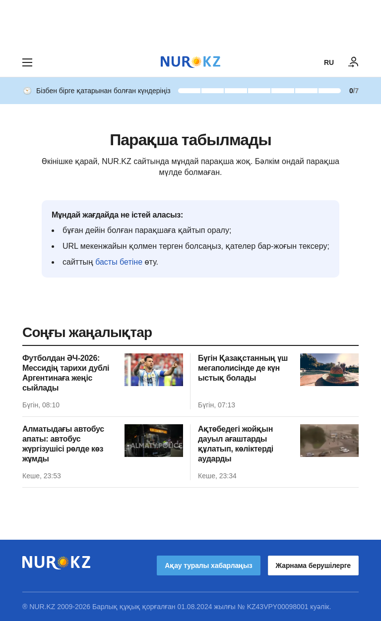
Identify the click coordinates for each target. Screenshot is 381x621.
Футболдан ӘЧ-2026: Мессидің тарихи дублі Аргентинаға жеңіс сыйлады (65, 373)
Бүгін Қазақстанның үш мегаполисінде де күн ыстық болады (243, 368)
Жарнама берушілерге (313, 565)
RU (329, 62)
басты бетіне (118, 262)
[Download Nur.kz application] (190, 24)
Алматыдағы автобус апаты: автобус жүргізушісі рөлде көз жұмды (63, 444)
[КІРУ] (354, 62)
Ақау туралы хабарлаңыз (208, 565)
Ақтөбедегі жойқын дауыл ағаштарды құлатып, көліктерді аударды (235, 444)
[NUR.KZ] (190, 62)
